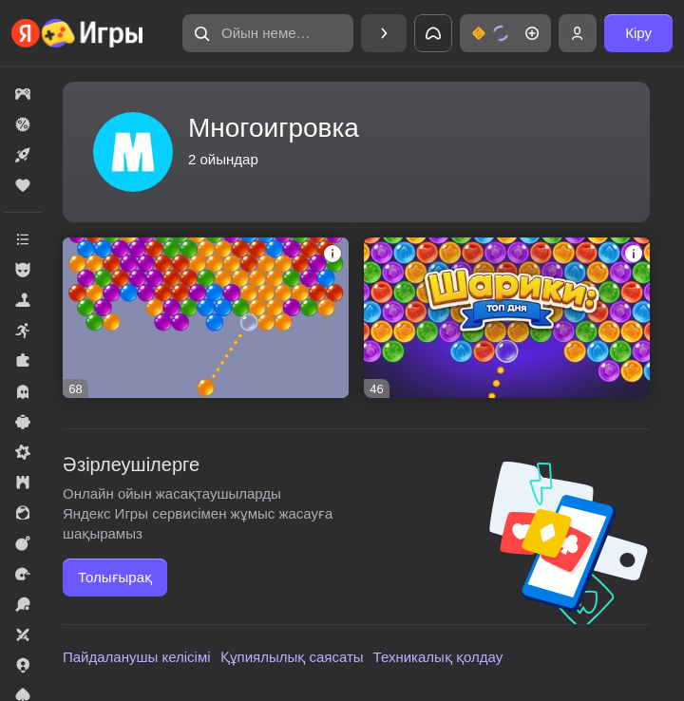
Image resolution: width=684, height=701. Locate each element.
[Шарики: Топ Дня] (507, 317)
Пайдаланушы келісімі (137, 657)
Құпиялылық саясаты (292, 657)
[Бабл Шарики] (206, 317)
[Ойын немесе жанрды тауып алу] (267, 33)
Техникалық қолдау (438, 657)
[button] (267, 33)
